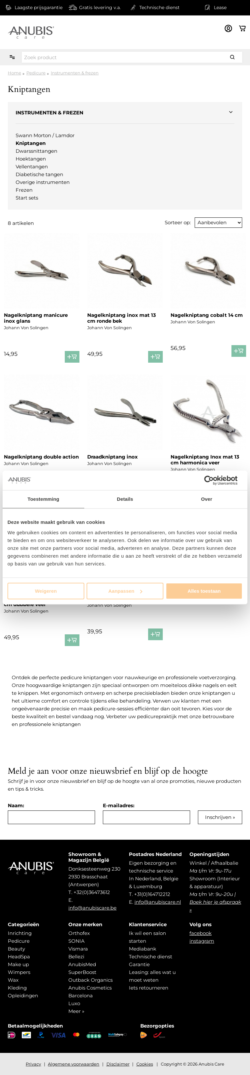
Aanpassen (125, 591)
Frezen (24, 190)
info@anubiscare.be (92, 908)
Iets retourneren (148, 988)
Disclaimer (118, 1064)
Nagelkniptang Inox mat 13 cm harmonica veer (205, 460)
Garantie (139, 964)
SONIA (76, 941)
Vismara (78, 949)
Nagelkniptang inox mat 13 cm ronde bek (121, 318)
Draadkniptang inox (112, 457)
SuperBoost (82, 972)
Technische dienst (150, 956)
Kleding (17, 988)
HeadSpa (19, 956)
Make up (18, 964)
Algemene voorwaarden (73, 1064)
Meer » (76, 1011)
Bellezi (76, 956)
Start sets (27, 198)
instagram (201, 941)
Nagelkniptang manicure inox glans (36, 318)
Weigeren (46, 591)
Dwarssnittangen (36, 151)
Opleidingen (23, 995)
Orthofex (79, 933)
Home (14, 72)
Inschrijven (218, 817)
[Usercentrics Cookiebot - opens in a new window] (214, 480)
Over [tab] (206, 499)
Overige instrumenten (43, 182)
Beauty (16, 949)
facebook (200, 933)
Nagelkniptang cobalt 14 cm (207, 315)
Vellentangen (32, 166)
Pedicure (36, 72)
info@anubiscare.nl (157, 902)
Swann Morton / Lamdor (45, 135)
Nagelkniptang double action (41, 457)
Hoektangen (31, 159)
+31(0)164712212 (152, 894)
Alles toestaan (204, 591)
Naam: (16, 805)
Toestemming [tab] (44, 499)
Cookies (144, 1064)
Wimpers (19, 972)
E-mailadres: (118, 805)
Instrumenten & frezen (75, 72)
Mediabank (142, 949)
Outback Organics (90, 980)
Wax (13, 980)
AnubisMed (82, 964)
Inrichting (20, 933)
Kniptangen (31, 143)
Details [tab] (125, 499)
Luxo (74, 1003)
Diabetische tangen (39, 174)
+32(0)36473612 (92, 892)
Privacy (33, 1064)
